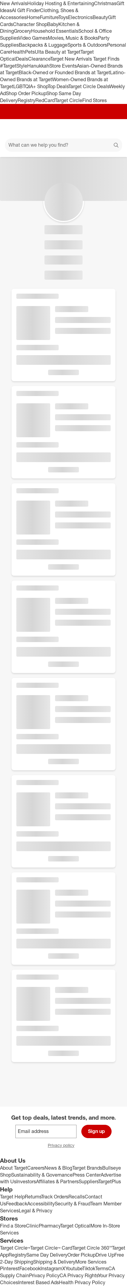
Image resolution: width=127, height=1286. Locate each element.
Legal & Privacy (35, 1211)
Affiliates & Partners (57, 1181)
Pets (30, 52)
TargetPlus (109, 1181)
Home (33, 17)
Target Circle (68, 100)
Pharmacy (49, 1226)
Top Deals (58, 86)
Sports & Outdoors (87, 45)
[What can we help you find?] (63, 145)
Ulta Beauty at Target (57, 52)
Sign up (96, 1131)
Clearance (39, 59)
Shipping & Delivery (54, 1262)
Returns (33, 1197)
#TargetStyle (13, 66)
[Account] (98, 128)
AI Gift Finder (26, 10)
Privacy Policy (44, 1275)
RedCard (45, 100)
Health (18, 52)
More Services (90, 1262)
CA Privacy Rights (79, 1275)
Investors (26, 1181)
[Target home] (63, 129)
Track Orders (54, 1197)
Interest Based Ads (38, 1282)
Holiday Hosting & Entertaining (60, 3)
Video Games (33, 38)
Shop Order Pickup (26, 93)
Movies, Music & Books (73, 38)
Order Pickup (81, 1255)
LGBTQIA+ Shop (30, 86)
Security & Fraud (72, 1204)
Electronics (80, 17)
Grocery (22, 31)
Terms (101, 1268)
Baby (52, 24)
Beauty (100, 17)
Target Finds (106, 59)
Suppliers (88, 1181)
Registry (26, 100)
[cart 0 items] (114, 128)
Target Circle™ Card (51, 1248)
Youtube (73, 1268)
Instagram (51, 1268)
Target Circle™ (15, 1248)
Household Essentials (54, 31)
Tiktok (88, 1268)
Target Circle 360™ (92, 1248)
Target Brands (87, 1168)
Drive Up (105, 1255)
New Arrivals (13, 3)
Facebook (30, 1268)
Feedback (16, 1204)
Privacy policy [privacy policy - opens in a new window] (63, 1146)
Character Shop (30, 24)
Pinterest (9, 1268)
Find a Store (13, 1226)
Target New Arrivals (71, 59)
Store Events (63, 66)
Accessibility (41, 1204)
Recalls (76, 1197)
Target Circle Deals (88, 86)
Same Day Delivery (46, 1255)
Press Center (87, 1175)
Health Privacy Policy (82, 1282)
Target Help (12, 1197)
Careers (35, 1168)
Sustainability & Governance (42, 1175)
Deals (22, 59)
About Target (13, 1168)
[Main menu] (12, 128)
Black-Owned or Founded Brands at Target (64, 72)
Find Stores (94, 100)
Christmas (105, 3)
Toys (63, 17)
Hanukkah (38, 66)
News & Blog (58, 1168)
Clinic (32, 1226)
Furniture (49, 17)
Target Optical (75, 1226)
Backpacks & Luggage (43, 45)
